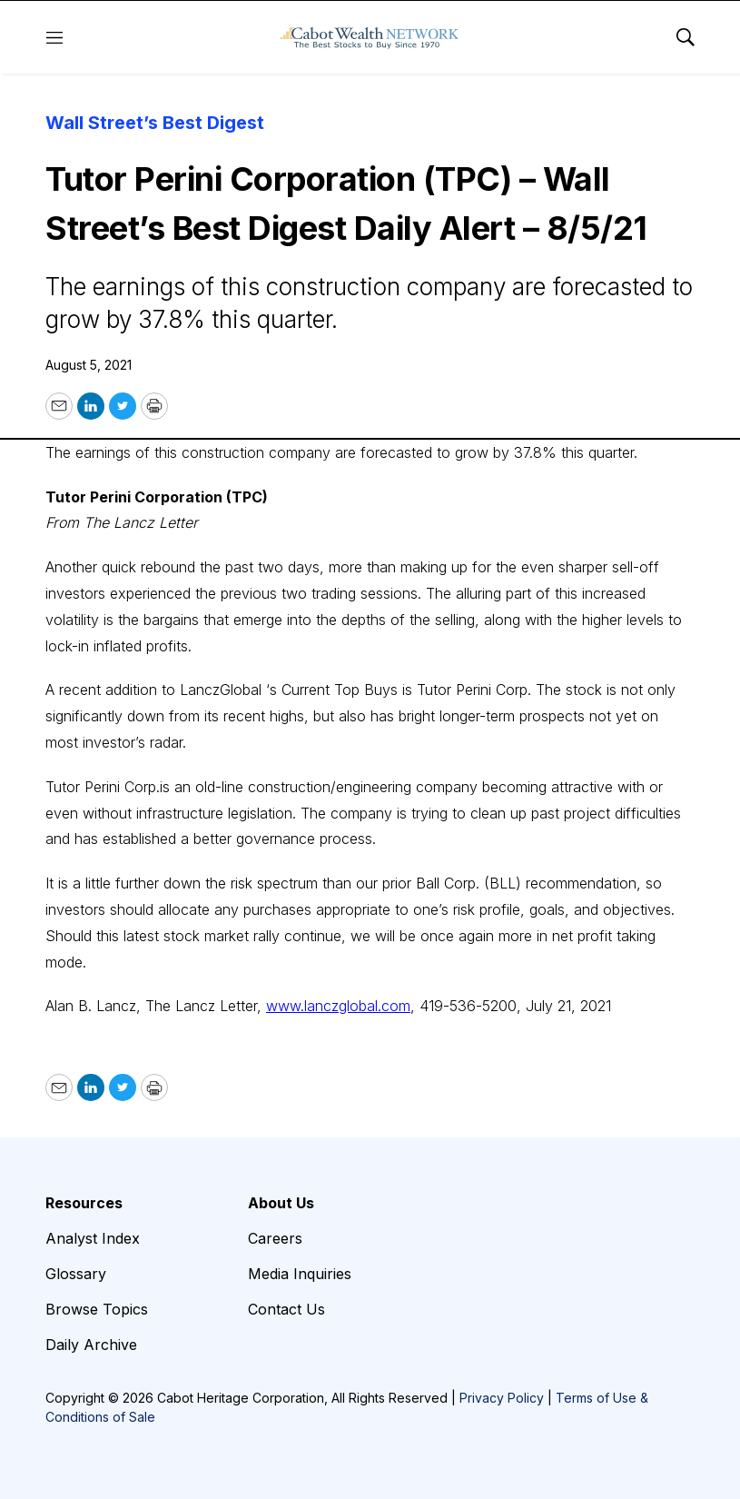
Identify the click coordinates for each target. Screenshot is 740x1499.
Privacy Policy (501, 1397)
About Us (281, 1203)
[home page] (369, 37)
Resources (84, 1203)
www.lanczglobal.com (338, 1006)
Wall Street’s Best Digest (154, 123)
